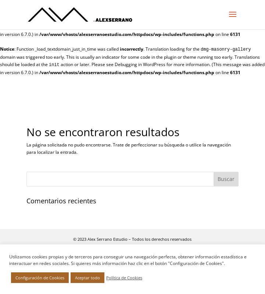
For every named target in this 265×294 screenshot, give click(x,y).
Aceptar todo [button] (87, 277)
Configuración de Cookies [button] (39, 277)
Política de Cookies (124, 277)
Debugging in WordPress (140, 64)
